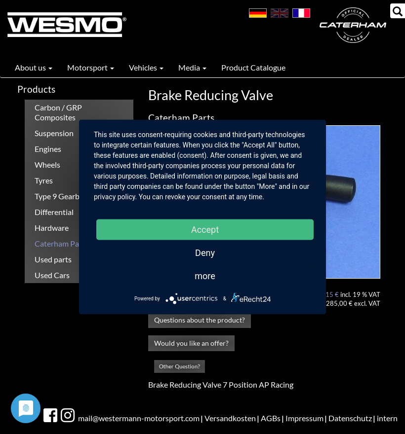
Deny (205, 253)
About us (33, 67)
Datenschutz (350, 418)
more (205, 276)
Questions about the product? (199, 320)
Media (192, 67)
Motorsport (90, 67)
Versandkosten (230, 418)
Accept (205, 229)
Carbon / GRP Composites (58, 112)
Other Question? (179, 366)
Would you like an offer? (191, 343)
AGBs (271, 418)
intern (387, 418)
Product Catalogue (253, 67)
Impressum (304, 418)
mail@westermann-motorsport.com (139, 418)
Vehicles (146, 67)
